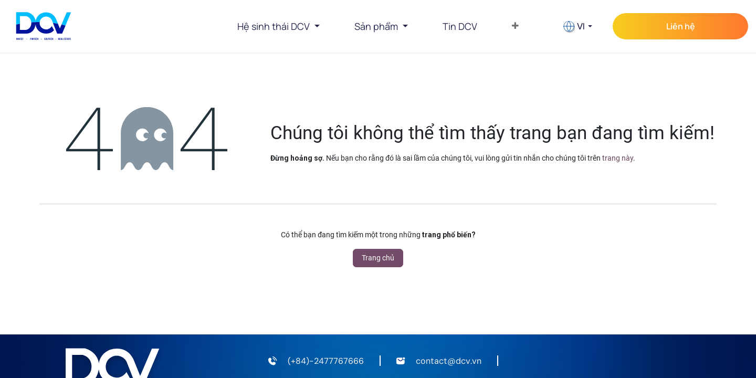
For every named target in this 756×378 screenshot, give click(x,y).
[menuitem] (459, 26)
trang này (617, 158)
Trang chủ (378, 258)
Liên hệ (680, 26)
